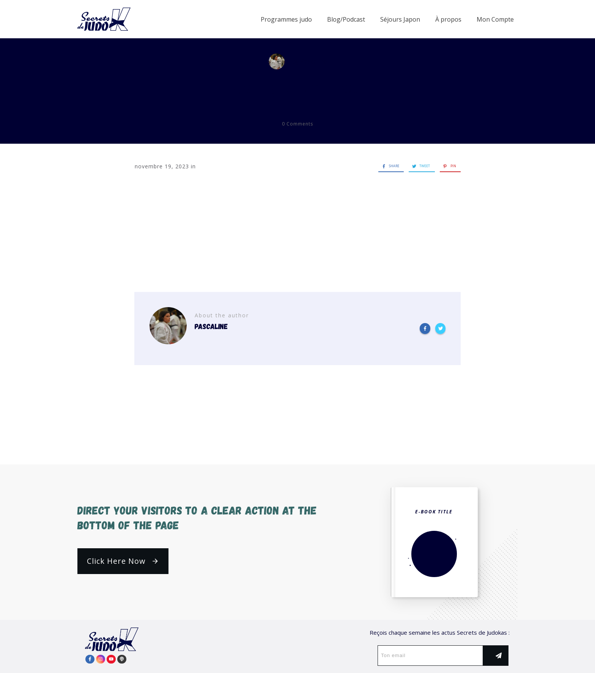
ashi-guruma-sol (297, 87)
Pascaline (314, 61)
